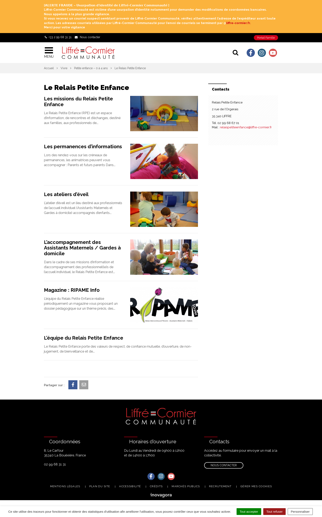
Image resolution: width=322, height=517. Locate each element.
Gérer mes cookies (256, 486)
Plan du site (99, 486)
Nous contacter (224, 465)
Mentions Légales (65, 486)
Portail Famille (266, 37)
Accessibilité (130, 486)
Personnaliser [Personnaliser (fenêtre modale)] (300, 511)
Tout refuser (274, 511)
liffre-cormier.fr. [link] (238, 23)
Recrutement (220, 486)
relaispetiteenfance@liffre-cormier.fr (246, 127)
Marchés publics (186, 486)
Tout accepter (249, 511)
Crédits (156, 486)
